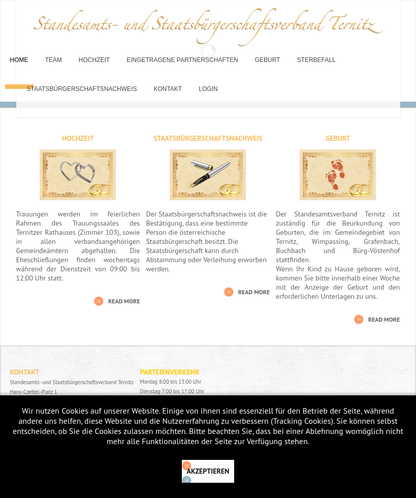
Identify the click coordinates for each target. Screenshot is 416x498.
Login (208, 88)
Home (19, 60)
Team (53, 60)
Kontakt (167, 88)
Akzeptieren (208, 471)
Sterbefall (316, 60)
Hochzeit (94, 60)
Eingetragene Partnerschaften (182, 60)
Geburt (267, 60)
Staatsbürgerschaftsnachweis (82, 88)
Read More (124, 301)
